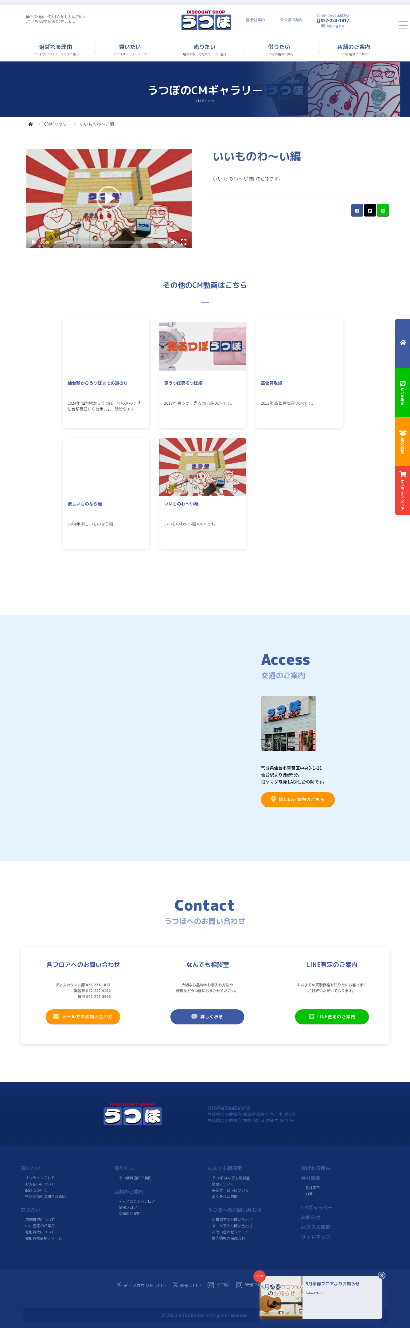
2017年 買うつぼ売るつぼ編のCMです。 (199, 403)
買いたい (31, 1168)
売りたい (31, 1210)
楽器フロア (127, 1207)
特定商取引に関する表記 (45, 1196)
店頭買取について (40, 1219)
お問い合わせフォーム (230, 1232)
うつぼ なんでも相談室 (231, 1178)
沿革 (308, 1193)
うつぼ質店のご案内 (134, 1178)
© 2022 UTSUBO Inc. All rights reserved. (204, 1315)
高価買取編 (271, 383)
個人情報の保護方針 (228, 1238)
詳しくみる (207, 1016)
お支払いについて (40, 1184)
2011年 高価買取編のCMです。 (288, 403)
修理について (223, 1184)
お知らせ (310, 1217)
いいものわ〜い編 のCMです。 (191, 524)
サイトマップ (315, 1237)
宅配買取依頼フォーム (43, 1238)
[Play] (34, 242)
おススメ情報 (315, 1227)
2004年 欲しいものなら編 (90, 524)
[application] (109, 198)
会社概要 (311, 1178)
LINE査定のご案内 (332, 1016)
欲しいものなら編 (85, 504)
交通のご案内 (129, 1213)
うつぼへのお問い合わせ (235, 1210)
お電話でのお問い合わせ (232, 1219)
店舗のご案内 (129, 1191)
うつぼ (218, 1285)
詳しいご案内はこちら (298, 799)
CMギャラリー (57, 124)
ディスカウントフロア (137, 1201)
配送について (36, 1190)
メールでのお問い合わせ (83, 1016)
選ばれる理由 (315, 1168)
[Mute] (174, 242)
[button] (108, 198)
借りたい (124, 1168)
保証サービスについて (230, 1190)
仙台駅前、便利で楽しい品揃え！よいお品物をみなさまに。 (58, 19)
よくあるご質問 (224, 1196)
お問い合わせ (335, 26)
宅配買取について (39, 1232)
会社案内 (257, 19)
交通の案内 (293, 19)
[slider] (104, 242)
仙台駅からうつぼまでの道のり (98, 383)
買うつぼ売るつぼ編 (183, 383)
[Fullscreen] (184, 242)
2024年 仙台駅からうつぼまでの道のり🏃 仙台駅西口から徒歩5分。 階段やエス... (105, 405)
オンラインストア (40, 1178)
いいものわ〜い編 (181, 504)
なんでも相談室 (225, 1168)
